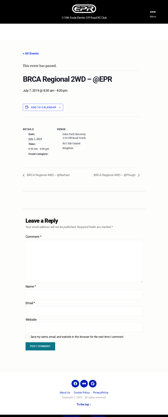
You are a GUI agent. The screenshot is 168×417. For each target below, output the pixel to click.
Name (31, 286)
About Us (65, 392)
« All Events (31, 53)
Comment (34, 236)
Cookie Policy (82, 392)
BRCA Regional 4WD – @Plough (115, 175)
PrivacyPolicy (100, 392)
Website (31, 319)
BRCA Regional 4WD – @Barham (48, 175)
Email (30, 303)
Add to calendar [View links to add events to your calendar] (43, 107)
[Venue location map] (109, 141)
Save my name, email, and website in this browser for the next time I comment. (77, 337)
